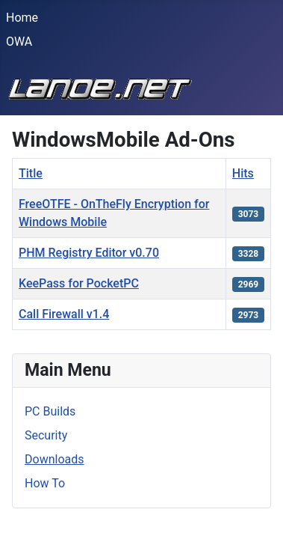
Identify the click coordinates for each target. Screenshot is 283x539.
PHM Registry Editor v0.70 (89, 253)
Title (31, 173)
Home (22, 17)
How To (45, 483)
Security (46, 435)
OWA (19, 41)
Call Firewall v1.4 (64, 314)
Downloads (54, 459)
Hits (243, 173)
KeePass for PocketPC (79, 283)
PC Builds (50, 411)
